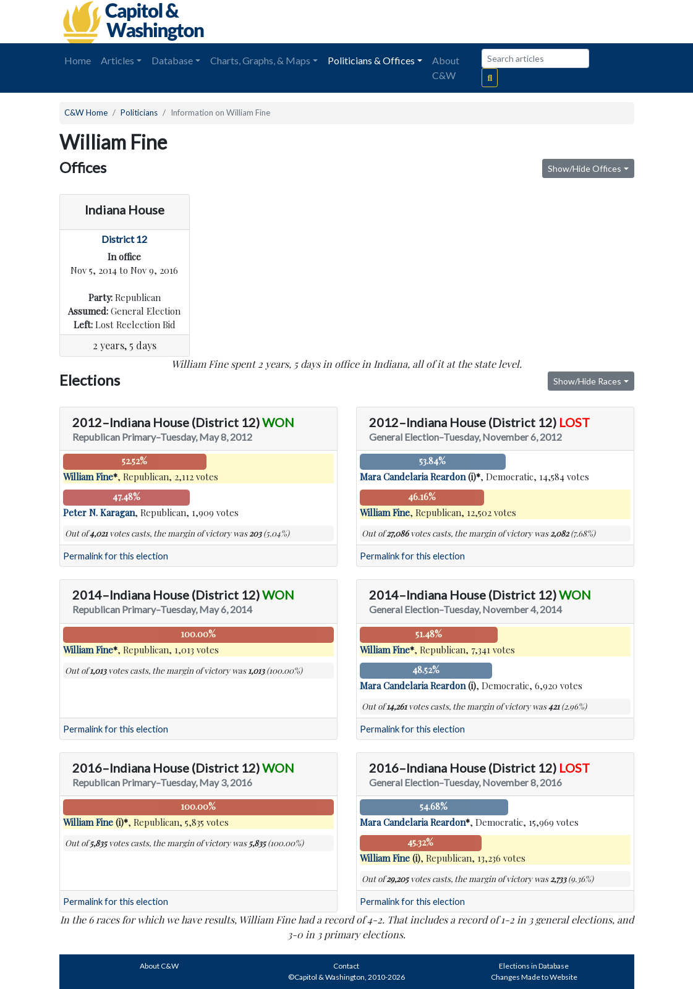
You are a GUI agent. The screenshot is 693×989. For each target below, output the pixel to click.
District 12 (124, 239)
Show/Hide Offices (584, 168)
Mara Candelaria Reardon (413, 476)
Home (77, 60)
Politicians (139, 112)
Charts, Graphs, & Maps (260, 60)
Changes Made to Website (534, 977)
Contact (346, 965)
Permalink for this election (115, 556)
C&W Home (86, 112)
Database (172, 60)
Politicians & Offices (371, 60)
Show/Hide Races (587, 381)
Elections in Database (534, 965)
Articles (117, 60)
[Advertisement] (495, 21)
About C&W (445, 67)
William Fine (88, 476)
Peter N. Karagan (99, 512)
